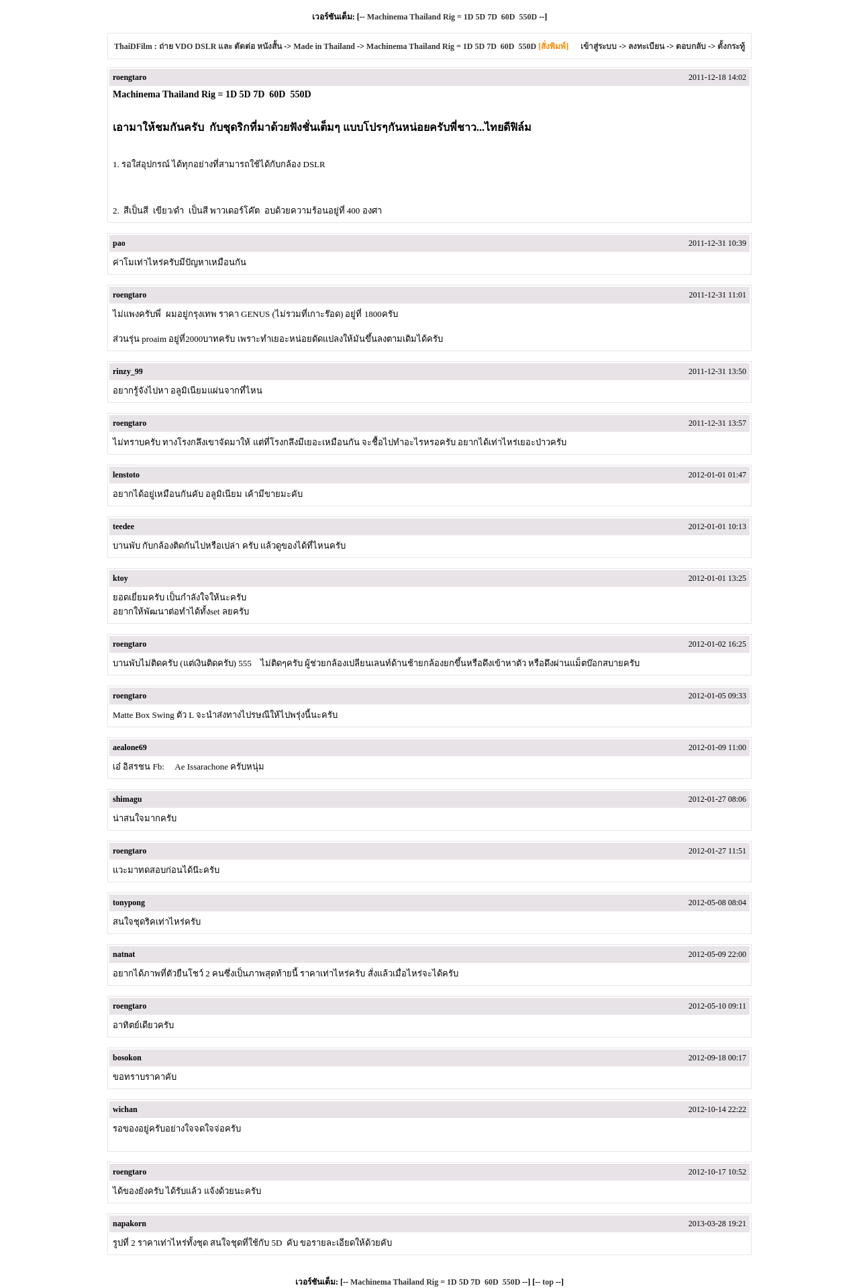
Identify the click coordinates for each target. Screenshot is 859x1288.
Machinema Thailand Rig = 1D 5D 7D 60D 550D (452, 16)
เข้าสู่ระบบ (598, 46)
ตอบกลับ (691, 46)
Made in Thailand (324, 46)
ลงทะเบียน (646, 46)
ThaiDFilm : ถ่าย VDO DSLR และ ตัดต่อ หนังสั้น (198, 46)
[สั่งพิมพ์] (553, 46)
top (548, 1282)
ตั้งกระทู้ (731, 46)
